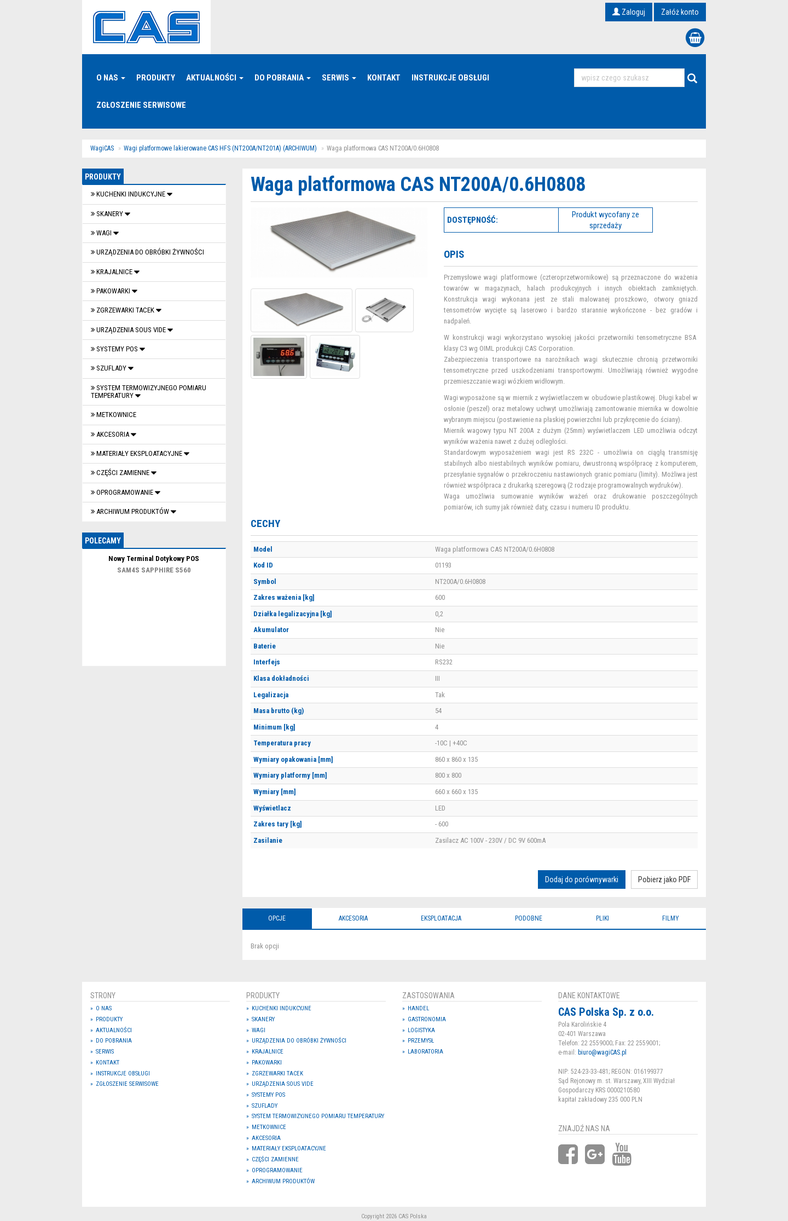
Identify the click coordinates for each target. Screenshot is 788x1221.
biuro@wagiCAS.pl (602, 1052)
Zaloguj (628, 12)
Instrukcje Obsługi (450, 78)
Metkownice (113, 414)
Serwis (339, 78)
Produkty (155, 78)
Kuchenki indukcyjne (129, 194)
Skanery (108, 214)
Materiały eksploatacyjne (137, 453)
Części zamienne (121, 472)
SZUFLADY (109, 368)
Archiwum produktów (131, 511)
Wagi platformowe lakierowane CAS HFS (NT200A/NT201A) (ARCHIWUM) (220, 148)
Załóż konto (680, 12)
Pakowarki (111, 291)
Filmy (670, 918)
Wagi (102, 233)
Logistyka (421, 1030)
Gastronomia (427, 1019)
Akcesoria (111, 434)
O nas (110, 78)
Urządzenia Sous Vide (129, 330)
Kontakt (384, 78)
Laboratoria (425, 1051)
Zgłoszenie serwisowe (141, 105)
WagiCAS (102, 148)
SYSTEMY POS (115, 349)
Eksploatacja (441, 918)
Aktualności (215, 78)
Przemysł (421, 1040)
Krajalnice (112, 272)
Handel (418, 1008)
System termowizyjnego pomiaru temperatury (148, 392)
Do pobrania (282, 78)
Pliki (602, 918)
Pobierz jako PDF (664, 879)
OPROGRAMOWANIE (123, 492)
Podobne (528, 918)
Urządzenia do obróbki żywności (147, 252)
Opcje (277, 918)
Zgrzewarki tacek (123, 310)
